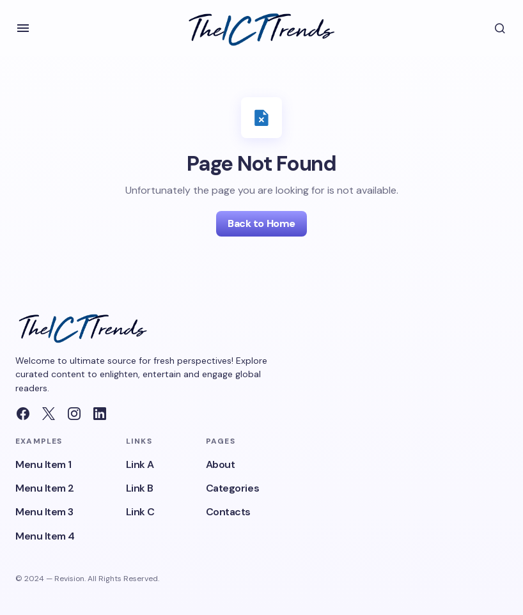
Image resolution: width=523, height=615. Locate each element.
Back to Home (261, 223)
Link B (139, 488)
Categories (232, 488)
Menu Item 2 (44, 488)
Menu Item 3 (44, 511)
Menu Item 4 (45, 536)
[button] (23, 28)
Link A (140, 464)
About (220, 464)
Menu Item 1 (43, 464)
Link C (140, 511)
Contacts (228, 511)
